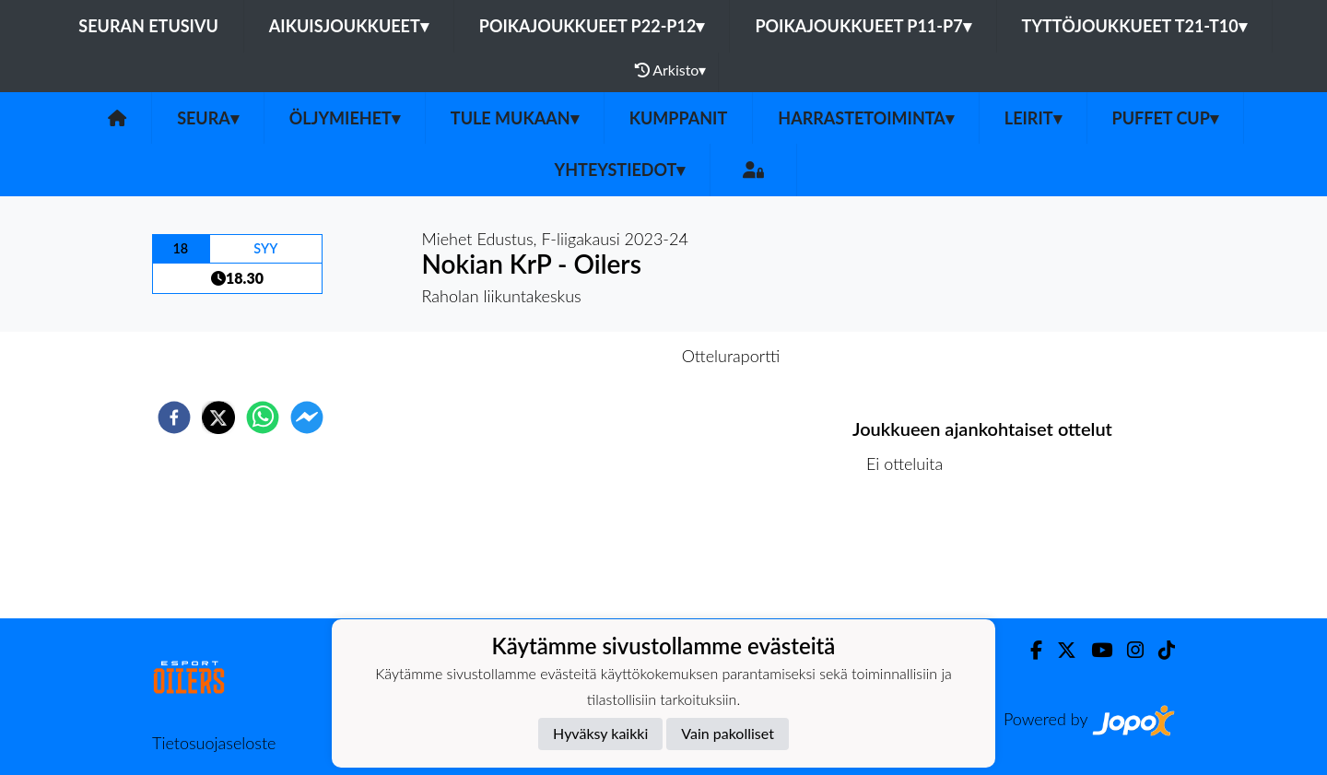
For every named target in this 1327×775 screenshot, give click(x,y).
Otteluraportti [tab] (731, 356)
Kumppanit (678, 118)
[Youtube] (1094, 650)
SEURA (208, 118)
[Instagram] (1128, 650)
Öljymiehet (344, 118)
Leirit (1033, 118)
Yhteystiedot (620, 169)
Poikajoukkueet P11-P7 (862, 26)
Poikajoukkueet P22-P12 (592, 26)
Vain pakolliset (727, 733)
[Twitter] (1059, 650)
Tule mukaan (515, 118)
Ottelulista (911, 556)
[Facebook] (1029, 650)
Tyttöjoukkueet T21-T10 (1134, 26)
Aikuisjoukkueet (349, 26)
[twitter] (218, 417)
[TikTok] (1159, 650)
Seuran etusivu (148, 26)
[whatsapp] (262, 417)
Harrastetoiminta (866, 118)
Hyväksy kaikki (600, 733)
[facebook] (174, 417)
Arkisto (671, 70)
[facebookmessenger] (306, 417)
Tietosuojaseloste (214, 743)
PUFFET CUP (1165, 118)
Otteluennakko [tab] (599, 356)
